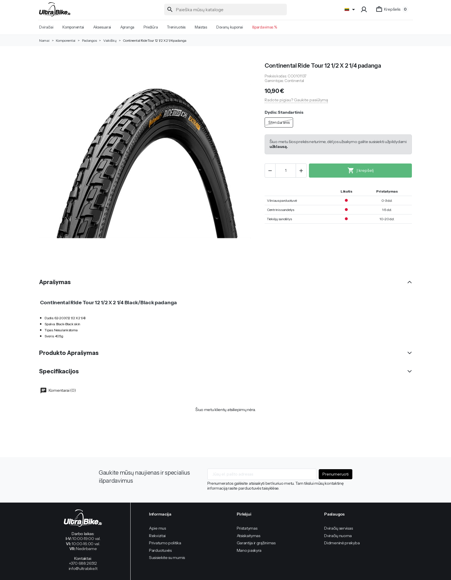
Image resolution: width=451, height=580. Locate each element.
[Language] (351, 9)
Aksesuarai (102, 27)
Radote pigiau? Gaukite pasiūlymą (296, 99)
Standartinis (278, 122)
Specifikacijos (59, 371)
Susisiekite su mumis (167, 557)
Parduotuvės (160, 550)
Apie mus (157, 528)
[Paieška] (225, 9)
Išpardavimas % (264, 27)
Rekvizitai (157, 535)
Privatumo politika (165, 542)
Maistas (201, 27)
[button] (364, 9)
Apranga (127, 27)
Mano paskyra (249, 550)
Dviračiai (46, 27)
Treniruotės (176, 27)
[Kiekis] (285, 170)
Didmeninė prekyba (342, 542)
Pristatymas (247, 528)
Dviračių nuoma (338, 535)
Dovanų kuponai (229, 27)
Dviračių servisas (338, 528)
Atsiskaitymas (248, 535)
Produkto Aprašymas (69, 352)
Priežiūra (151, 27)
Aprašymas (55, 282)
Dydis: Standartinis (284, 112)
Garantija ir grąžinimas (256, 542)
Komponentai (73, 27)
